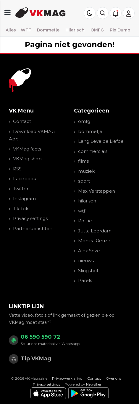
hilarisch (87, 201)
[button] (103, 13)
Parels (85, 280)
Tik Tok (20, 208)
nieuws (86, 260)
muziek (86, 171)
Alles (11, 30)
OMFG (97, 30)
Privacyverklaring (67, 378)
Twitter (20, 188)
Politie (85, 221)
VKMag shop (27, 158)
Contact (22, 121)
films (83, 161)
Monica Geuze (94, 240)
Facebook (24, 178)
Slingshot (88, 270)
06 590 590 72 (40, 337)
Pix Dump (120, 30)
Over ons (113, 378)
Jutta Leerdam (94, 231)
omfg (84, 121)
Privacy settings (30, 218)
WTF (26, 30)
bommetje (90, 131)
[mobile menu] (7, 12)
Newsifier (93, 384)
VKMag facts (27, 149)
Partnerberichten (32, 228)
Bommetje (48, 30)
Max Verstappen (96, 191)
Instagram (24, 198)
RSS (17, 169)
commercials (92, 151)
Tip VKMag (36, 358)
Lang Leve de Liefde (101, 141)
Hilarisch (75, 30)
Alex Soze (89, 251)
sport (84, 181)
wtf (81, 211)
